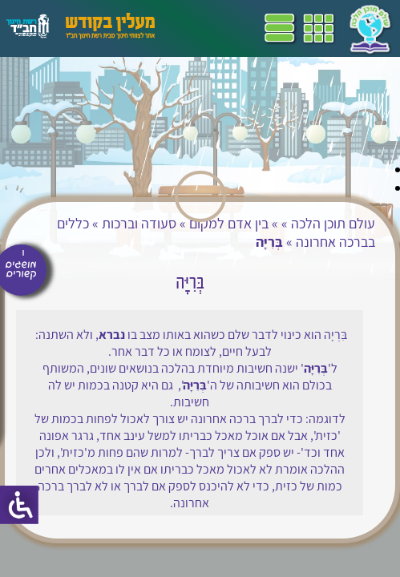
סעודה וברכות (139, 223)
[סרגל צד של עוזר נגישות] (19, 505)
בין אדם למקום (229, 223)
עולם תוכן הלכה (333, 223)
